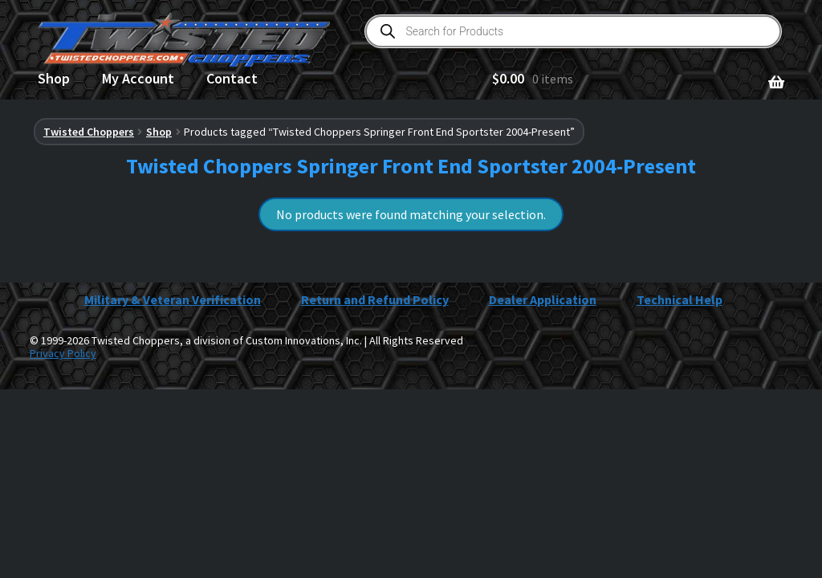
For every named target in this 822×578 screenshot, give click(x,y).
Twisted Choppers (88, 131)
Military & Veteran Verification (172, 299)
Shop (54, 78)
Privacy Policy (63, 353)
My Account (138, 78)
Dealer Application (542, 299)
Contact (232, 78)
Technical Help (679, 299)
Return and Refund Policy (375, 299)
